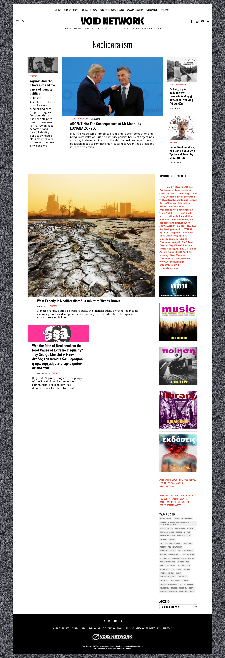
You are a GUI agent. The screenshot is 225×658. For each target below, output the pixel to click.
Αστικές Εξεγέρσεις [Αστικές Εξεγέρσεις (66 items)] (168, 565)
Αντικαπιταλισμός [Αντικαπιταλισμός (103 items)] (167, 562)
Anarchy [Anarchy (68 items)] (188, 519)
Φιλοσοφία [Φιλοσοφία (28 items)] (164, 588)
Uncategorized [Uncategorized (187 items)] (174, 554)
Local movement (178, 85)
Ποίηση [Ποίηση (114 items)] (185, 580)
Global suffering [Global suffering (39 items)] (167, 539)
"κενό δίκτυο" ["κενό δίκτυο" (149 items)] (166, 519)
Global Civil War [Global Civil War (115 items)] (183, 532)
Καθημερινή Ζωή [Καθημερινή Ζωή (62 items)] (167, 573)
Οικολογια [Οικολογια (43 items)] (164, 580)
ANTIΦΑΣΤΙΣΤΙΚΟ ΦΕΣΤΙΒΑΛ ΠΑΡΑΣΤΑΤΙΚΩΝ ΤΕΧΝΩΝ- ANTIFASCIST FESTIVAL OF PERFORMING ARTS (176, 500)
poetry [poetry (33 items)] (163, 547)
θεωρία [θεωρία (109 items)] (192, 588)
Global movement (79, 119)
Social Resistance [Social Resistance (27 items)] (185, 551)
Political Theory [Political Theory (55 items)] (175, 547)
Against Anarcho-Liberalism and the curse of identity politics (42, 87)
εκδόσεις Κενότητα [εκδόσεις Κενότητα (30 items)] (179, 588)
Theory (33, 76)
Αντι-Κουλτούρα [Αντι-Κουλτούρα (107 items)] (187, 558)
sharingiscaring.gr (123, 648)
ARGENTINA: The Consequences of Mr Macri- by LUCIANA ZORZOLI (105, 126)
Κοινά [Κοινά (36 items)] (178, 573)
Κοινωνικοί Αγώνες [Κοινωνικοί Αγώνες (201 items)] (168, 577)
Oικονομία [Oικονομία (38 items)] (188, 543)
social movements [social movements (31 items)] (168, 551)
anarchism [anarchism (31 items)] (178, 519)
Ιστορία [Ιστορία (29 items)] (187, 569)
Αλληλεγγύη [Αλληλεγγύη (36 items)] (165, 558)
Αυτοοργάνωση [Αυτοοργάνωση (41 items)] (184, 565)
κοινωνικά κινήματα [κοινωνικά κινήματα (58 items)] (168, 592)
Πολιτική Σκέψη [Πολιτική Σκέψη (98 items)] (186, 584)
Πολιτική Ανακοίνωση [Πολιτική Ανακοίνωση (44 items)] (169, 584)
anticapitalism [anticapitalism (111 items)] (166, 528)
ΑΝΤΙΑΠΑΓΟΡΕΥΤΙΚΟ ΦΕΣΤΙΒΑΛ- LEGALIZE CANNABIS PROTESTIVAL (178, 483)
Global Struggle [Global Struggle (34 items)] (184, 536)
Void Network (87, 646)
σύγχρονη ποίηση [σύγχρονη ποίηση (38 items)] (186, 592)
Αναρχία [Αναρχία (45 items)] (175, 558)
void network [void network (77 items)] (188, 554)
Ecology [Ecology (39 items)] (190, 528)
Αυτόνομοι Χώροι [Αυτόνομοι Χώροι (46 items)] (167, 569)
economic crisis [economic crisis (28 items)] (167, 532)
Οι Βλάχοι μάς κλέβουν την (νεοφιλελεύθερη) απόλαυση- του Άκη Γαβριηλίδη (181, 96)
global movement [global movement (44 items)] (167, 536)
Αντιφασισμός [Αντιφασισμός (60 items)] (183, 562)
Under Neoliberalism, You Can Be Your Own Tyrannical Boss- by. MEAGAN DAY (182, 153)
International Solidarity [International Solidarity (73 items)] (171, 543)
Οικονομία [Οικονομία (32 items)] (175, 580)
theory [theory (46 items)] (163, 554)
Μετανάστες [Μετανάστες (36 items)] (183, 577)
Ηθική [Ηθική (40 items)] (179, 569)
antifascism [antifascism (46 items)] (180, 528)
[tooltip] (191, 21)
